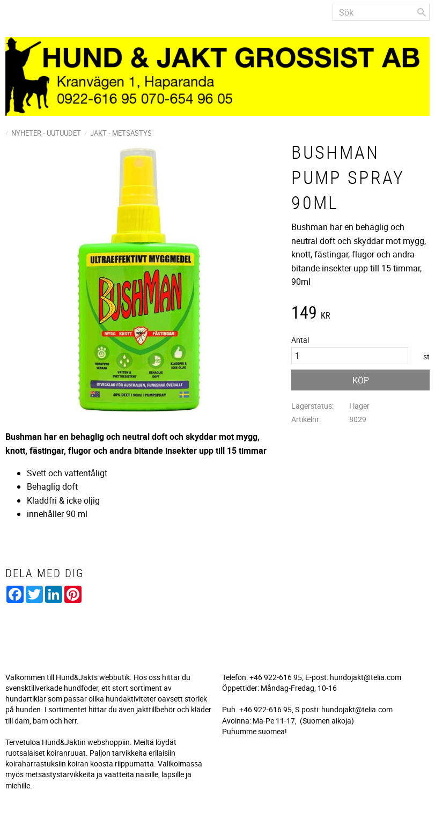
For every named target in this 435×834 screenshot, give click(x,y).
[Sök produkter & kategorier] (381, 12)
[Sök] (422, 12)
